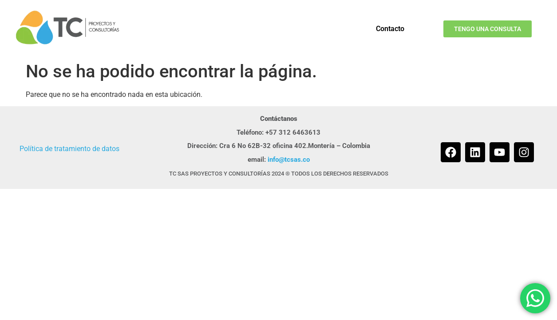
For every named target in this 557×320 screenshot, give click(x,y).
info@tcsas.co (289, 160)
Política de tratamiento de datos (69, 148)
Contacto (390, 28)
